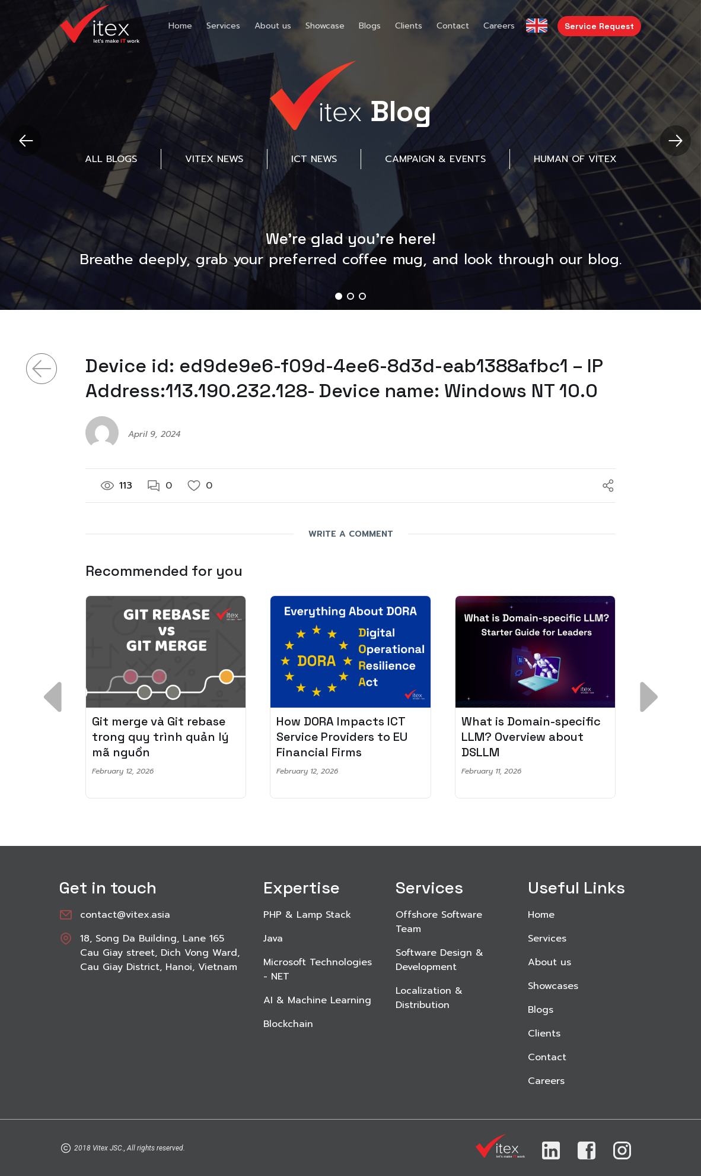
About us (272, 26)
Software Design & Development (439, 960)
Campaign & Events (435, 159)
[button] (675, 141)
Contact (452, 26)
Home (180, 26)
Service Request (599, 26)
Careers (499, 26)
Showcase (325, 26)
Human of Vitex (575, 159)
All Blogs (111, 159)
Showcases (553, 986)
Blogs (370, 26)
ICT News (314, 159)
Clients (408, 26)
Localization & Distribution (429, 998)
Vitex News (214, 159)
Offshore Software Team (439, 922)
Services (223, 26)
